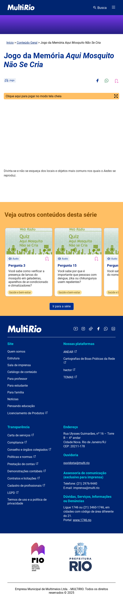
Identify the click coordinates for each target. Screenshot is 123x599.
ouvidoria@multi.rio (76, 463)
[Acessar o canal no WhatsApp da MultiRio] (105, 329)
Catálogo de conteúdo (22, 372)
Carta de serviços (20, 435)
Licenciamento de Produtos (27, 413)
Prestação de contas (23, 464)
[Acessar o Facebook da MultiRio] (98, 329)
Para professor (17, 379)
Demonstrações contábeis (26, 471)
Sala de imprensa (19, 365)
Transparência (18, 427)
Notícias (12, 399)
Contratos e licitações (23, 478)
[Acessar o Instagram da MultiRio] (83, 329)
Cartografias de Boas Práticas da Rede (89, 360)
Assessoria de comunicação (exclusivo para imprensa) (84, 475)
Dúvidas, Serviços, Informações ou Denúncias (87, 499)
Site (10, 344)
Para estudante (17, 385)
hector (69, 370)
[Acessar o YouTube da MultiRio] (75, 329)
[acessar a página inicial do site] (21, 7)
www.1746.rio (82, 520)
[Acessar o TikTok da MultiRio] (90, 329)
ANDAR (70, 352)
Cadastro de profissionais (26, 485)
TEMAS (70, 377)
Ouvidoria (70, 455)
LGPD (13, 493)
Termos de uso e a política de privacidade (27, 501)
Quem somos (16, 351)
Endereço (70, 427)
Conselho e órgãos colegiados (29, 449)
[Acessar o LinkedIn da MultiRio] (113, 329)
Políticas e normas (21, 457)
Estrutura (13, 358)
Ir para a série (62, 306)
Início (10, 42)
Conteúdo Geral (27, 42)
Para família (15, 392)
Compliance (17, 442)
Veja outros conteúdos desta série (51, 214)
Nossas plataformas (78, 344)
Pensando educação (21, 406)
